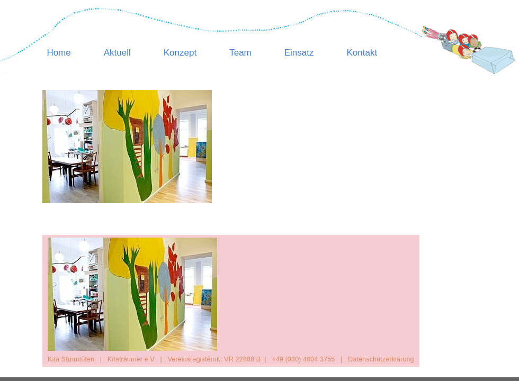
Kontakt (362, 53)
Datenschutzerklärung (381, 359)
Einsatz (299, 53)
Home (58, 53)
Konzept (180, 53)
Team (240, 53)
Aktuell (117, 53)
